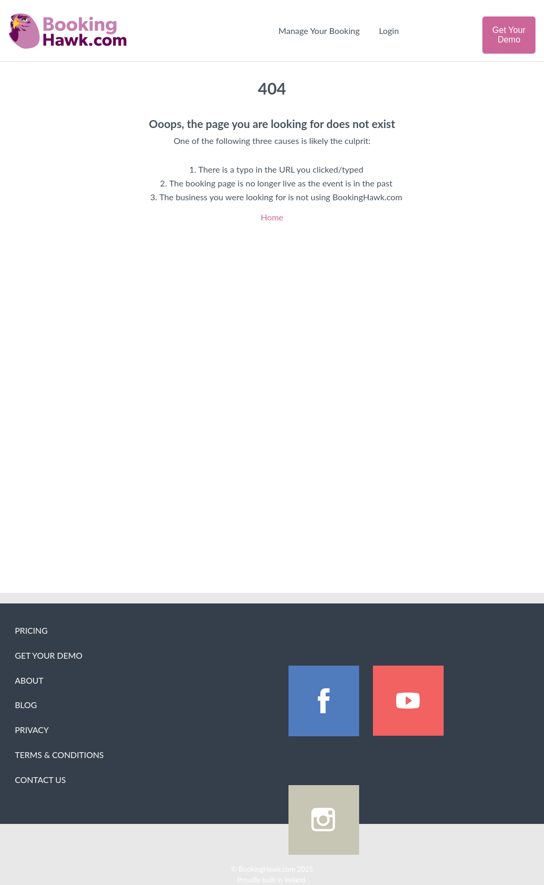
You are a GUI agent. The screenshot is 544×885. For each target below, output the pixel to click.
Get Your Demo (508, 34)
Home (272, 217)
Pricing (31, 630)
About (29, 680)
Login (389, 30)
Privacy (32, 730)
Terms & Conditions (59, 755)
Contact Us (40, 780)
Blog (26, 705)
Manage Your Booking (319, 30)
